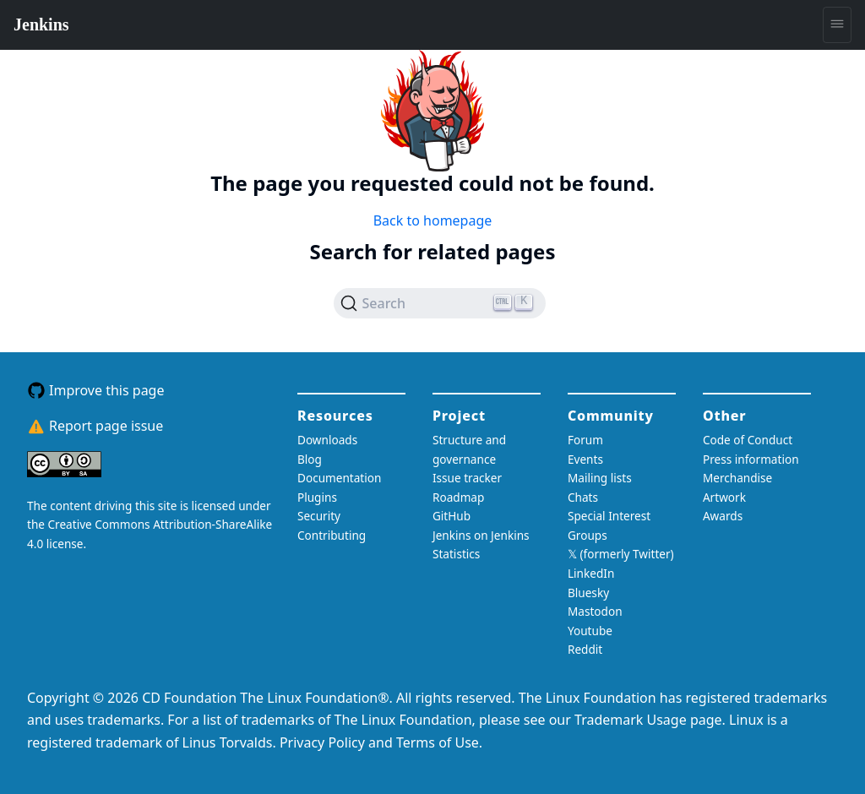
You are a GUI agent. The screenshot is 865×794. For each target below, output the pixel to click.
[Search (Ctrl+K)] (440, 303)
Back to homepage (432, 220)
